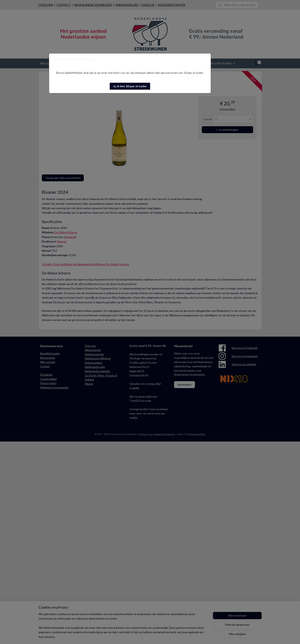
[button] (130, 86)
